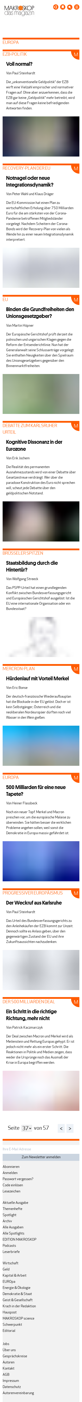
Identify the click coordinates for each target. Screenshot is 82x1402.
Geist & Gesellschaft (18, 1300)
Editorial (9, 1331)
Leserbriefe (11, 1252)
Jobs (6, 1344)
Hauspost (10, 1312)
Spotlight (9, 1215)
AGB (6, 1375)
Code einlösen (13, 1185)
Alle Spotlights (13, 1233)
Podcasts (9, 1246)
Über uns (9, 1350)
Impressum (11, 1381)
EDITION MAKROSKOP (19, 1240)
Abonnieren (11, 1167)
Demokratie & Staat (17, 1294)
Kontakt (8, 1368)
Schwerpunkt (12, 1325)
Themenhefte (12, 1209)
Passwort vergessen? (18, 1179)
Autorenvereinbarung (18, 1393)
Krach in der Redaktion (19, 1306)
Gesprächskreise (15, 1356)
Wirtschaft (10, 1263)
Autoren (8, 1362)
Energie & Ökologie (16, 1288)
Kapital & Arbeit (14, 1275)
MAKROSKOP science (18, 1318)
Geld (6, 1269)
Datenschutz (12, 1387)
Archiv (7, 1221)
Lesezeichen (11, 1191)
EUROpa (9, 1282)
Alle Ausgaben (13, 1227)
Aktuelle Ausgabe (15, 1203)
